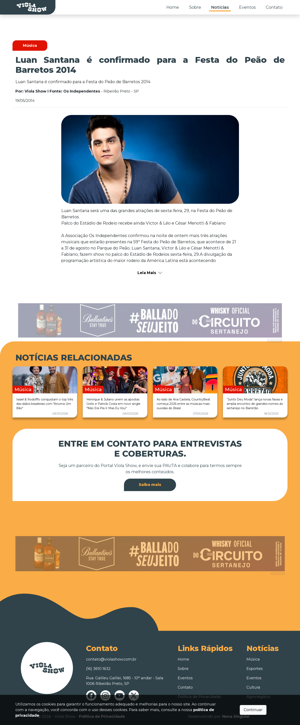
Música (253, 659)
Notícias (220, 7)
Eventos (247, 7)
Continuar (253, 710)
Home (172, 7)
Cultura (253, 687)
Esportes (254, 668)
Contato (274, 7)
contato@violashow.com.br (111, 659)
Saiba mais (150, 484)
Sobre (195, 7)
